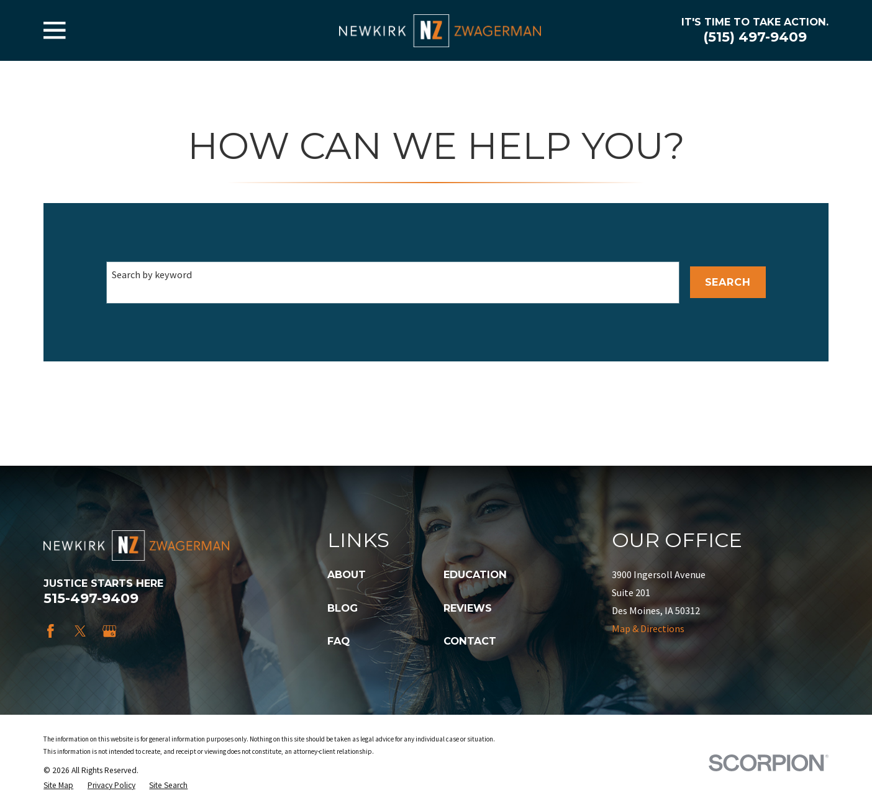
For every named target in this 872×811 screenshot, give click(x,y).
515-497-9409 (91, 598)
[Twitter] (80, 631)
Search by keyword (152, 274)
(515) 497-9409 (755, 37)
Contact (469, 641)
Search (728, 282)
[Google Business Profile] (109, 631)
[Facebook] (50, 631)
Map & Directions (648, 628)
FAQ (338, 641)
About (346, 574)
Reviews (467, 608)
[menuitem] (58, 785)
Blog (342, 608)
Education (475, 574)
